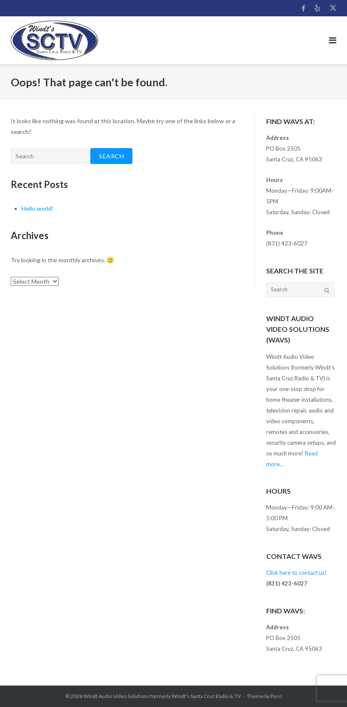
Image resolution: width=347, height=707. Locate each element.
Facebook (303, 8)
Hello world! (37, 208)
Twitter (333, 8)
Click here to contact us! (296, 572)
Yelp (317, 8)
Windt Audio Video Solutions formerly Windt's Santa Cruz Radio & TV (162, 696)
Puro (276, 696)
